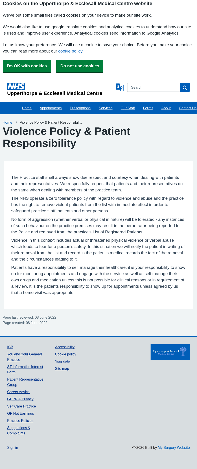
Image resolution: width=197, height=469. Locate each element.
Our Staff (128, 108)
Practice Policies (20, 420)
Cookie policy (65, 354)
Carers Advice (18, 392)
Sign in (12, 447)
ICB (10, 347)
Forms (148, 108)
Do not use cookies (79, 66)
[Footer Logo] (170, 352)
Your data (62, 361)
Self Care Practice (21, 406)
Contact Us (188, 108)
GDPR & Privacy (20, 399)
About (166, 108)
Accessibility (64, 347)
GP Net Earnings (20, 413)
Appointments (51, 108)
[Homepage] (60, 89)
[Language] (120, 87)
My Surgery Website (174, 447)
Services (105, 108)
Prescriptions (80, 108)
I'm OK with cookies (27, 66)
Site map (62, 368)
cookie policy (70, 51)
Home (27, 108)
